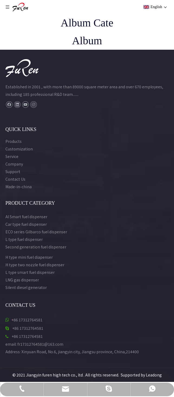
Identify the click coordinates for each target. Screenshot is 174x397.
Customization (19, 149)
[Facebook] (9, 104)
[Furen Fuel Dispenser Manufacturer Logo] (21, 68)
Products (13, 141)
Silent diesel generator (26, 287)
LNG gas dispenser (22, 279)
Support (12, 171)
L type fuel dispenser (24, 239)
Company (14, 164)
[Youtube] (25, 104)
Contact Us (15, 179)
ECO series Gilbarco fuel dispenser (36, 231)
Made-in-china (18, 186)
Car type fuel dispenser (26, 224)
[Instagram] (33, 104)
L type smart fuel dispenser (30, 272)
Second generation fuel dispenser (35, 247)
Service (11, 156)
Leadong (154, 375)
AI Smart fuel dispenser (26, 216)
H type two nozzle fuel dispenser (34, 264)
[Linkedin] (17, 104)
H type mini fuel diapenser (29, 257)
